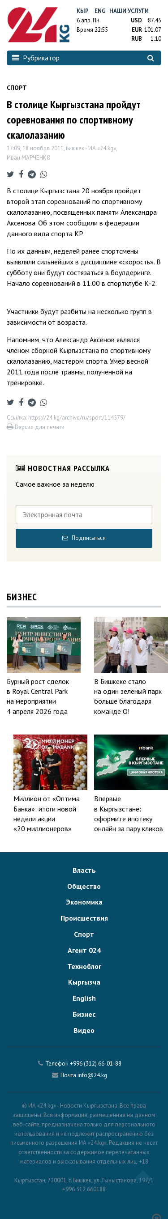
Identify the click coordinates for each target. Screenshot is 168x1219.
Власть (84, 870)
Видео (84, 1030)
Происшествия (84, 917)
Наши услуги (129, 11)
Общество (84, 886)
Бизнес (84, 1014)
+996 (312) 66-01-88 (95, 1063)
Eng (100, 11)
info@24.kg (92, 1075)
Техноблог (84, 966)
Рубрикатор (36, 57)
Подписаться (84, 538)
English (84, 998)
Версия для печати (36, 427)
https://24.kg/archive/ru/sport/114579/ (76, 417)
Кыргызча (84, 981)
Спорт (84, 934)
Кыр (83, 11)
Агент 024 (84, 950)
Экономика (84, 901)
